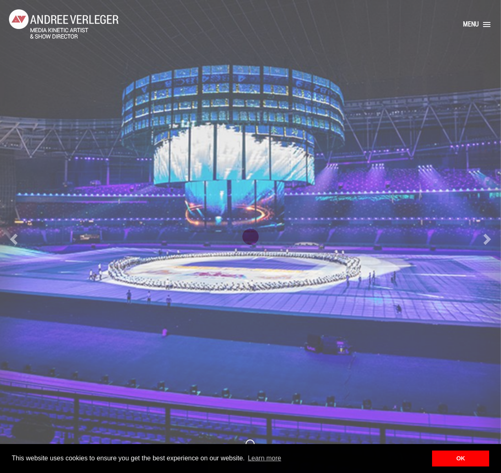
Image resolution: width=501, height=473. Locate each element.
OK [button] (460, 458)
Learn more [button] (264, 458)
